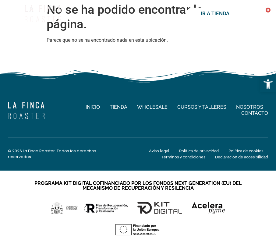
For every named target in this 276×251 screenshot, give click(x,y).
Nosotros (249, 107)
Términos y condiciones (183, 157)
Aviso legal (159, 151)
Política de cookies (245, 151)
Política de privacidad (199, 151)
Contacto (254, 113)
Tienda (118, 107)
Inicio (93, 107)
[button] (268, 84)
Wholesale (152, 107)
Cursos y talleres (201, 107)
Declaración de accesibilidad (241, 157)
